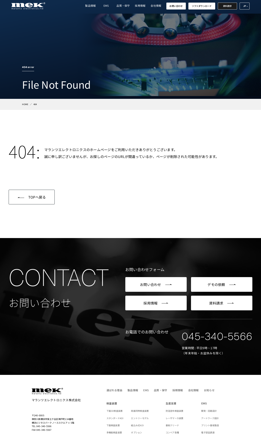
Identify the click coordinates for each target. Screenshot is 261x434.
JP (244, 6)
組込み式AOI (137, 425)
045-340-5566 (217, 336)
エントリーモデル (140, 418)
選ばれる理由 (114, 390)
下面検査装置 (113, 425)
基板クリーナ (172, 425)
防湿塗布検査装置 (174, 410)
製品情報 (90, 5)
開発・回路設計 (209, 410)
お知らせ (209, 390)
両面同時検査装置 (140, 410)
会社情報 (156, 5)
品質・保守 (123, 5)
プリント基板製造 (210, 425)
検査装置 (112, 403)
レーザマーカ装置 (174, 418)
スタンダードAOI (115, 418)
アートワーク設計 (210, 418)
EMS (106, 5)
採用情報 (140, 5)
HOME (25, 104)
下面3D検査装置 (115, 410)
